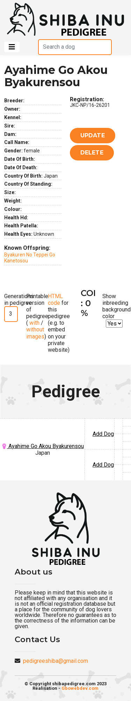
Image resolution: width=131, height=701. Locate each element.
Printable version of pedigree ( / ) (37, 316)
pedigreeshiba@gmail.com (55, 661)
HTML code (55, 299)
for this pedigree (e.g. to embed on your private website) (59, 323)
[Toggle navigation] (12, 47)
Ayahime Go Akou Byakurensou (42, 446)
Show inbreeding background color (116, 306)
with (33, 322)
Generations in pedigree (19, 299)
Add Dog (103, 434)
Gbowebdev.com (80, 688)
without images (35, 332)
